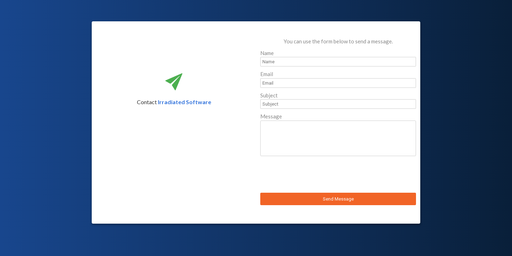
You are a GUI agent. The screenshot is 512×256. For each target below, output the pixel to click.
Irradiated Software (184, 101)
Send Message (338, 199)
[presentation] (314, 175)
